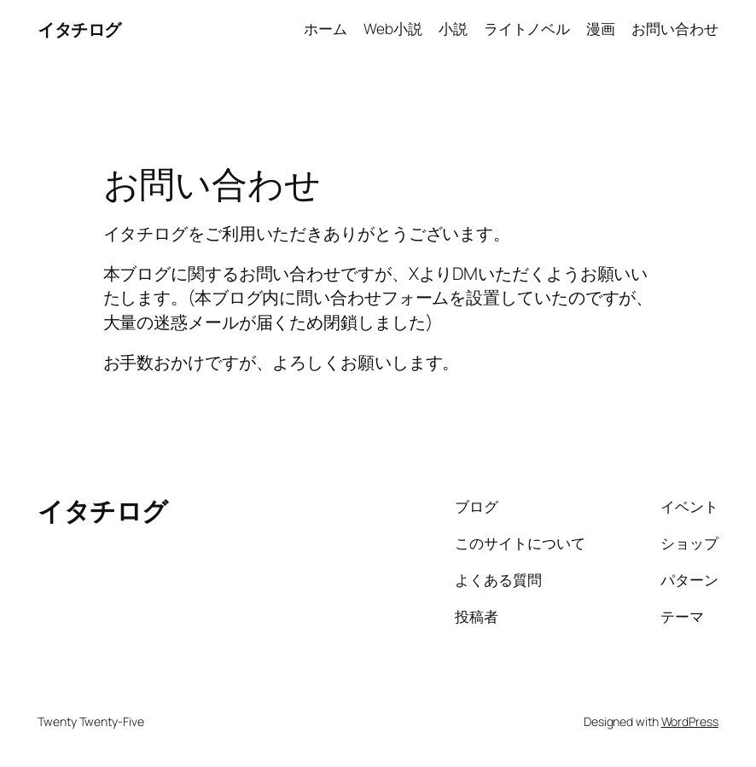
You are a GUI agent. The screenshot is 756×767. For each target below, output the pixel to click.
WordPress (689, 721)
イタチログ (79, 29)
